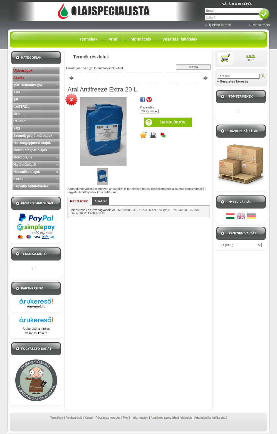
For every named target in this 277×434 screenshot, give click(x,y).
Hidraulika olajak (26, 172)
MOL (17, 114)
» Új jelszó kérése (218, 25)
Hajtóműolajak (24, 165)
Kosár (89, 417)
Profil (126, 417)
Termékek (56, 417)
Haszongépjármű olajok (32, 143)
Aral (120, 68)
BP (15, 99)
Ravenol (19, 121)
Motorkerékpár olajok (30, 150)
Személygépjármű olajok (32, 136)
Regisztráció (74, 417)
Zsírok (18, 179)
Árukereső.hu (36, 306)
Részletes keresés (107, 417)
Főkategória (74, 68)
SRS (16, 128)
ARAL (18, 92)
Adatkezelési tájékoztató (210, 417)
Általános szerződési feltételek (171, 417)
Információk (140, 417)
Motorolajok (22, 157)
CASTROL (21, 107)
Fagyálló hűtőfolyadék (31, 186)
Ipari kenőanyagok (28, 85)
